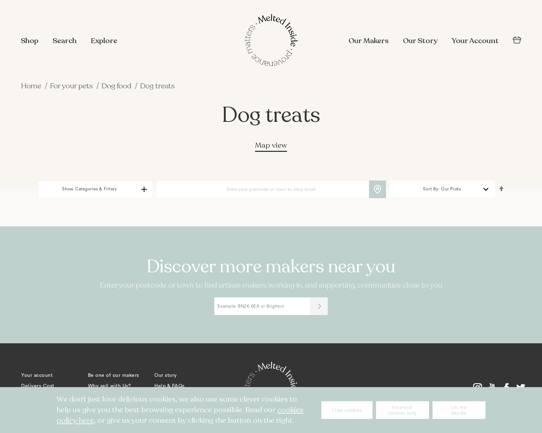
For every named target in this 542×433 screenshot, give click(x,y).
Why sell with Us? (109, 386)
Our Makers (369, 41)
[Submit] (319, 306)
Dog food (117, 86)
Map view (271, 145)
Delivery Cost (37, 386)
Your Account (475, 41)
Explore (104, 41)
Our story (165, 375)
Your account (37, 375)
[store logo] (271, 41)
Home (32, 86)
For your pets (72, 86)
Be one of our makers (113, 375)
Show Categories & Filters (89, 189)
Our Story (420, 41)
